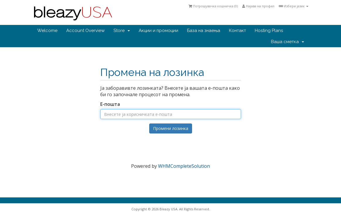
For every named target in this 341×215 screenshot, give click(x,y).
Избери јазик (293, 6)
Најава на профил (258, 6)
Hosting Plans (269, 30)
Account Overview (85, 30)
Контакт (237, 30)
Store (121, 30)
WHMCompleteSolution (184, 166)
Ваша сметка (287, 41)
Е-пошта (110, 104)
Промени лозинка (170, 128)
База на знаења (203, 30)
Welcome (47, 30)
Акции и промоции (158, 30)
